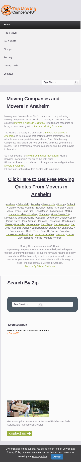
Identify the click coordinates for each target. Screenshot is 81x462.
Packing (8, 57)
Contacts (8, 73)
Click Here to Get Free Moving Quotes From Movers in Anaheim (41, 186)
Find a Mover (10, 32)
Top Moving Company (19, 10)
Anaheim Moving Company (48, 126)
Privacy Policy (14, 452)
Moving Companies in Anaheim (42, 155)
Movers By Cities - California (40, 266)
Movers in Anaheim (14, 165)
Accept (57, 456)
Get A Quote (10, 41)
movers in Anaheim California (29, 123)
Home (7, 24)
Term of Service (62, 448)
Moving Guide (11, 65)
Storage (8, 49)
